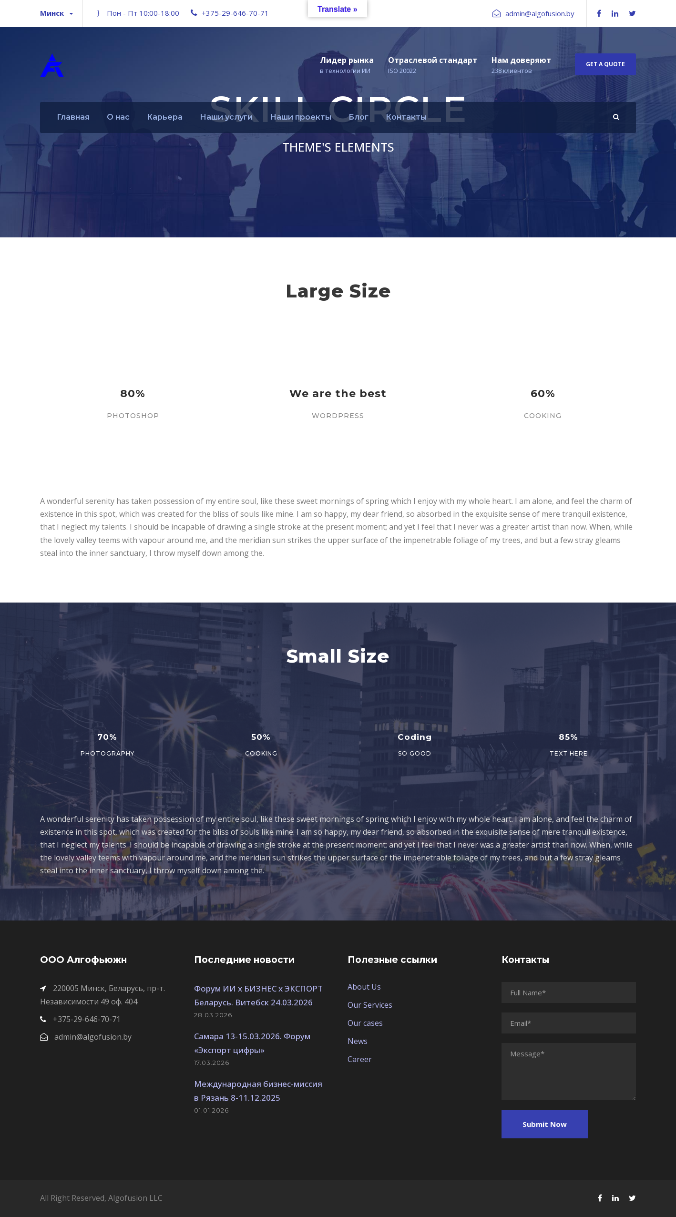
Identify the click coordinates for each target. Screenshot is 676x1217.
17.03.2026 (211, 1062)
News (358, 1041)
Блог (358, 117)
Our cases (365, 1023)
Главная (73, 117)
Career (360, 1059)
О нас (118, 117)
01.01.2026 (211, 1110)
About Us (364, 987)
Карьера (165, 117)
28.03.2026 (213, 1015)
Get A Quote (605, 64)
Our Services (370, 1005)
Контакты (406, 117)
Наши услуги (226, 117)
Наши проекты (300, 117)
